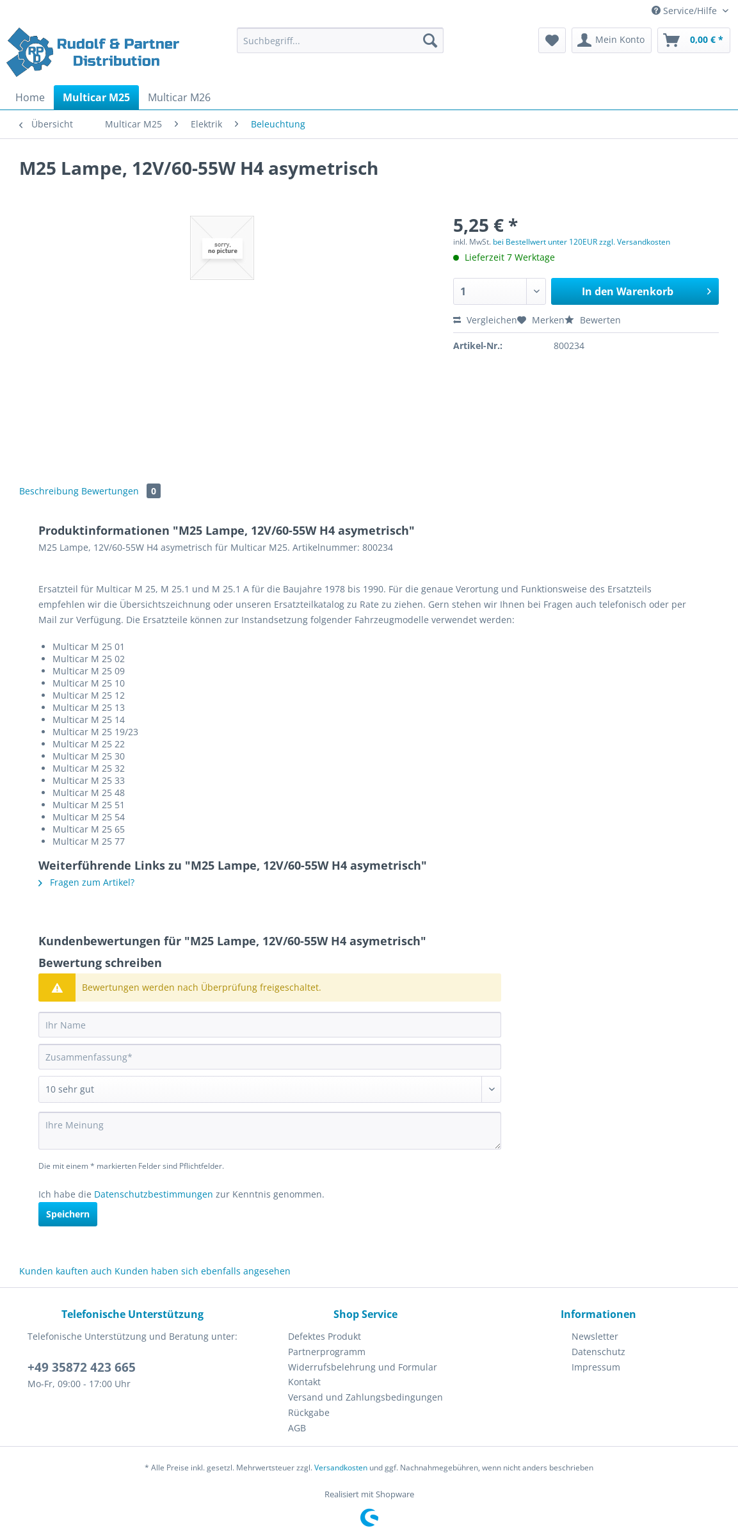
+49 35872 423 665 (82, 1367)
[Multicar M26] (179, 97)
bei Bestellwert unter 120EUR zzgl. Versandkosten (581, 241)
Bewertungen (121, 491)
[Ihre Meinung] (269, 1131)
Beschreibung (49, 491)
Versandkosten (340, 1467)
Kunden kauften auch (65, 1271)
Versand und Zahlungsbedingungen (365, 1397)
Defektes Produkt (324, 1336)
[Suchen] (430, 40)
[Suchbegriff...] (340, 40)
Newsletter (595, 1336)
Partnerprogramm (326, 1352)
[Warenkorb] (693, 40)
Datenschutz (598, 1352)
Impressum (596, 1367)
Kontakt (304, 1382)
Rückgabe (309, 1412)
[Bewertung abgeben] (269, 1089)
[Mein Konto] (612, 40)
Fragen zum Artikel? (86, 882)
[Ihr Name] (269, 1024)
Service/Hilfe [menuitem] (685, 10)
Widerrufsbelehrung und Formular (362, 1367)
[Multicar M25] (96, 97)
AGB (297, 1428)
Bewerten (593, 320)
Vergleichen (485, 320)
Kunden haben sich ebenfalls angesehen (203, 1271)
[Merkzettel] (552, 40)
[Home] (30, 97)
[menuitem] (340, 46)
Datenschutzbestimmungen (153, 1194)
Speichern (68, 1214)
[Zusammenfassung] (269, 1056)
